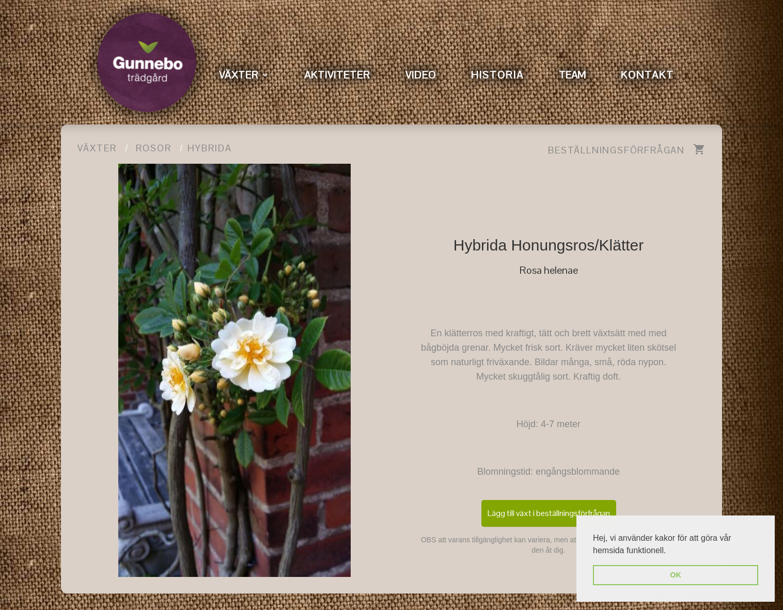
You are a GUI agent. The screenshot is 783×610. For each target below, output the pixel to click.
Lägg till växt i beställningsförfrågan (549, 513)
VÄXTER (239, 75)
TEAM (572, 75)
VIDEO (420, 75)
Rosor (153, 148)
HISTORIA (497, 75)
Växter (97, 148)
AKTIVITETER (337, 75)
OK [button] (675, 575)
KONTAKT (647, 75)
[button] (669, 551)
